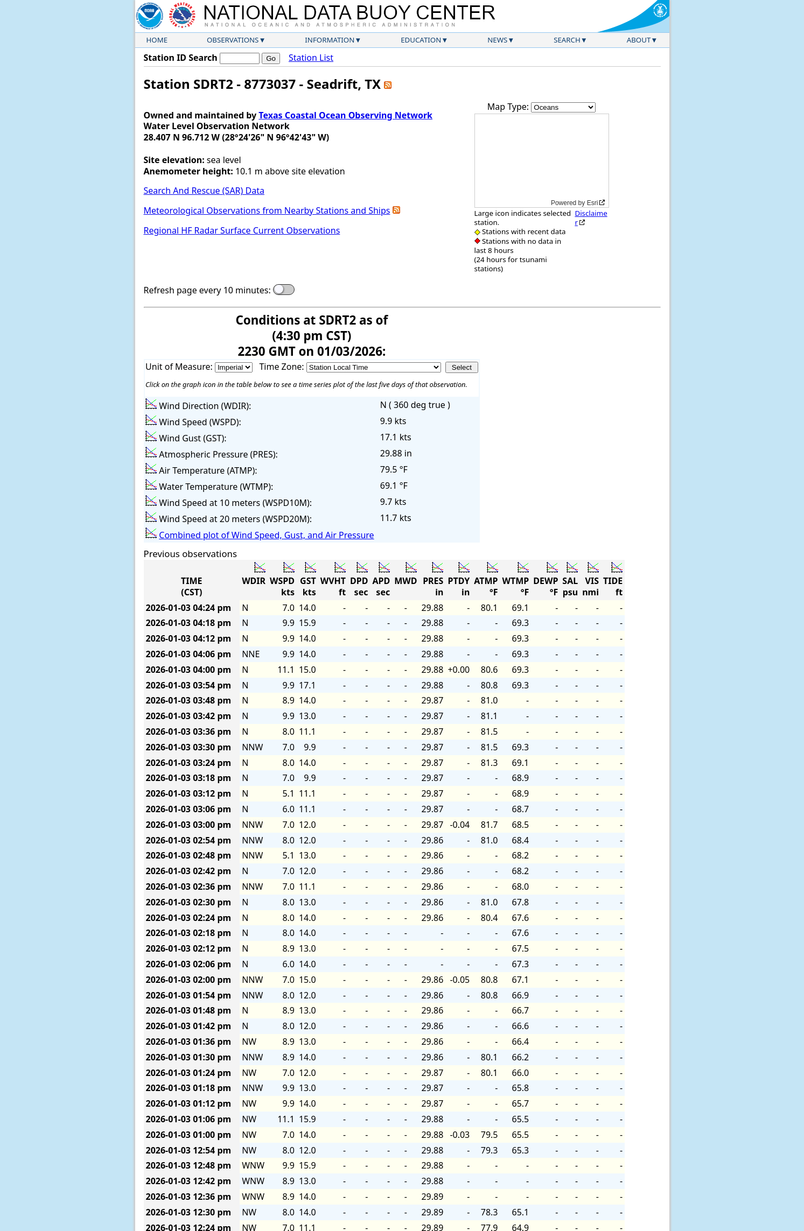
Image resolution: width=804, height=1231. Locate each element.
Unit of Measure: (180, 366)
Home (157, 40)
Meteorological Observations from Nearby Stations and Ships (267, 210)
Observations (232, 40)
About (639, 40)
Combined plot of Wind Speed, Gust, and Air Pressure (266, 535)
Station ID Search (181, 58)
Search (567, 40)
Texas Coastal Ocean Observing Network (345, 115)
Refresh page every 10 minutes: (207, 290)
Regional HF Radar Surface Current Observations (242, 230)
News (497, 40)
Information (329, 40)
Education (421, 40)
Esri (592, 203)
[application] (542, 160)
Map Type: (509, 106)
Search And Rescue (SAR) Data (204, 190)
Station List (311, 58)
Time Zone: (282, 366)
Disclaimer (591, 217)
